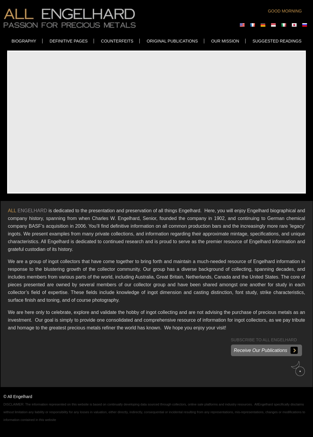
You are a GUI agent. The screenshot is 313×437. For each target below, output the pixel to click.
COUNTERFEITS (117, 41)
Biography (24, 41)
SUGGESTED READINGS (276, 41)
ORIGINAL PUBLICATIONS (172, 41)
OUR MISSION (225, 41)
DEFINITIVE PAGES (69, 41)
